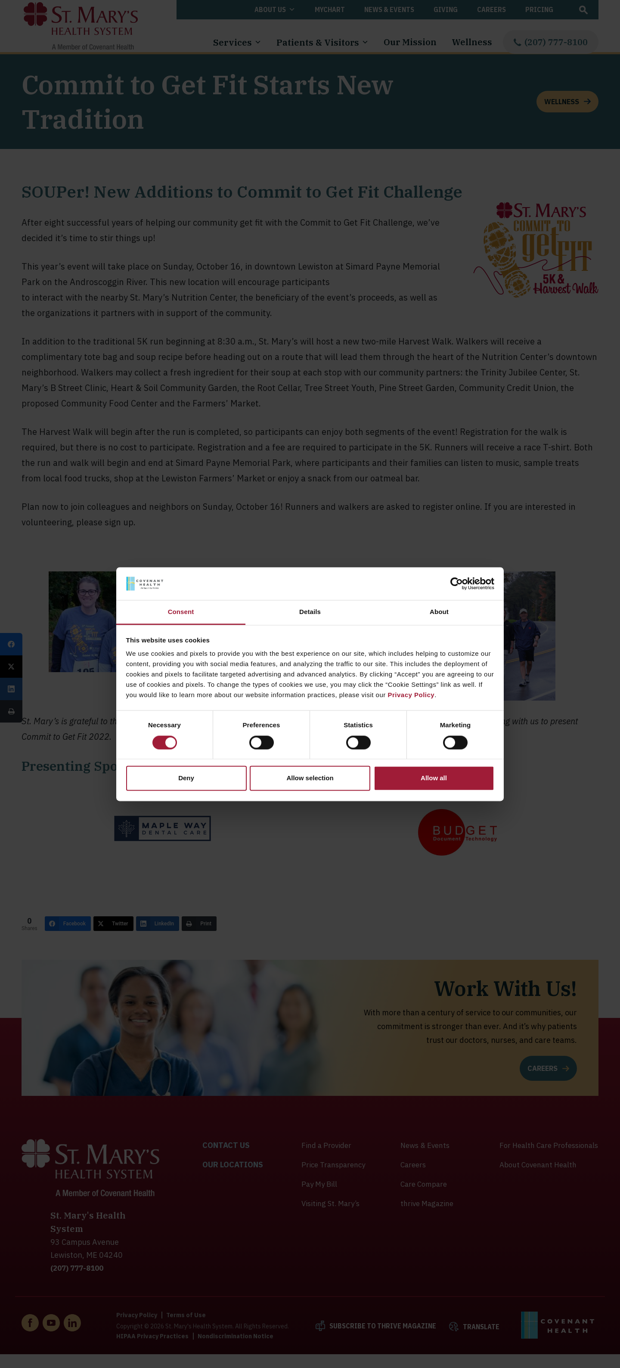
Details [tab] (310, 612)
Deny (186, 778)
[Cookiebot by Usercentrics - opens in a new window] (456, 583)
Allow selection (309, 778)
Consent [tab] (181, 612)
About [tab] (439, 612)
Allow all (434, 778)
